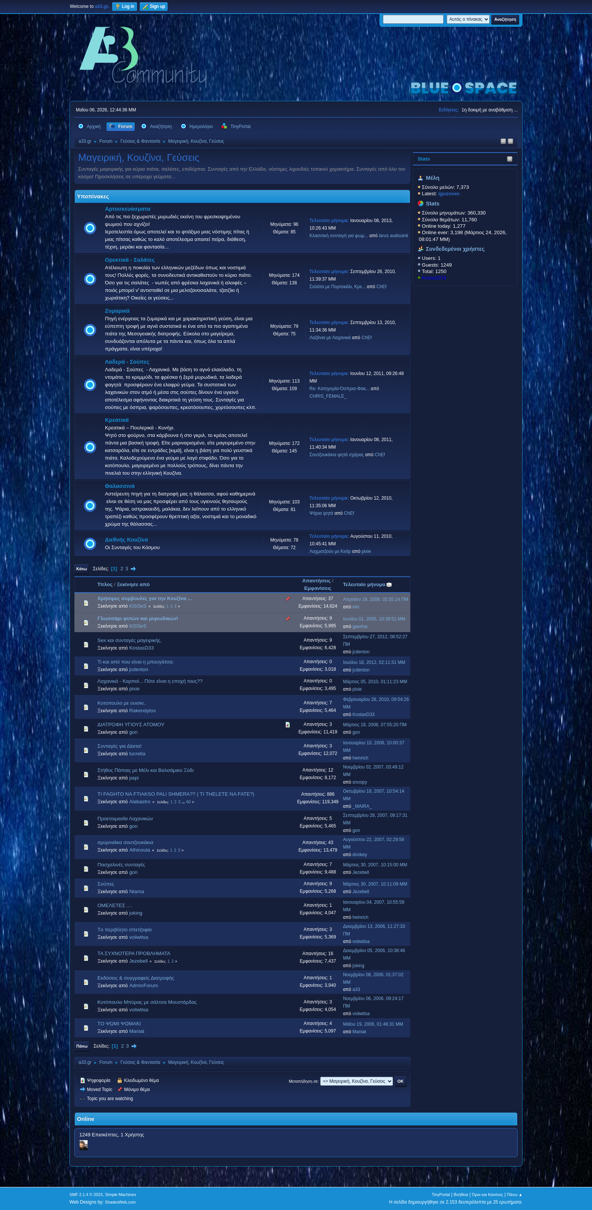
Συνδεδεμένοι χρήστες (455, 249)
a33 (356, 989)
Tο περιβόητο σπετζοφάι (124, 929)
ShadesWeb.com (120, 1202)
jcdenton (361, 651)
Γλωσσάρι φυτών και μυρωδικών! (137, 618)
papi (134, 778)
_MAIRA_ (362, 806)
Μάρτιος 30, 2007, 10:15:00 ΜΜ (375, 864)
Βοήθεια (460, 1194)
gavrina (360, 626)
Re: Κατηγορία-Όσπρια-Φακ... (340, 388)
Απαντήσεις (316, 580)
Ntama (136, 891)
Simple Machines (120, 1194)
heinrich (360, 758)
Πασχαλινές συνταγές (121, 864)
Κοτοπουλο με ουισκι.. (121, 703)
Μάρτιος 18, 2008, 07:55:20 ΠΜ (375, 724)
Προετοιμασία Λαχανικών (125, 818)
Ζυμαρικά (117, 311)
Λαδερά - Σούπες (127, 362)
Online (85, 1119)
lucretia (137, 753)
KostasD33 (434, 278)
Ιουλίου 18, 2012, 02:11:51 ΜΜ (374, 662)
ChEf (381, 286)
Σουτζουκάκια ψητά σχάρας (337, 454)
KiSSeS (137, 606)
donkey (360, 854)
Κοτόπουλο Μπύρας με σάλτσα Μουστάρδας (147, 1002)
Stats (424, 159)
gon (133, 732)
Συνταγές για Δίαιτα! (119, 746)
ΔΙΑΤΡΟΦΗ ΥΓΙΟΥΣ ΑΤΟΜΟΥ (131, 724)
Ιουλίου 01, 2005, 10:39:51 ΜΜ (374, 619)
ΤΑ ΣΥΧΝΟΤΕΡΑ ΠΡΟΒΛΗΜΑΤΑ (133, 953)
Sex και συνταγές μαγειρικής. (129, 640)
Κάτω (81, 568)
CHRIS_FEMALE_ (328, 396)
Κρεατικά (117, 420)
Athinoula (139, 850)
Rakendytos (142, 710)
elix (356, 607)
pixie (366, 551)
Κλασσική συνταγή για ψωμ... (339, 235)
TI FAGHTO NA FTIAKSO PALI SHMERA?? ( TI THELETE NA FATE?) (175, 794)
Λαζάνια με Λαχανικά (330, 337)
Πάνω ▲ (515, 1194)
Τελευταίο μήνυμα (367, 584)
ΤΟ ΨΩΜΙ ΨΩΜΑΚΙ (119, 1023)
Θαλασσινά (120, 486)
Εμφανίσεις (317, 588)
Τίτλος (105, 584)
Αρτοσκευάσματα (127, 209)
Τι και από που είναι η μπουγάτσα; (135, 662)
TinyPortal (441, 1194)
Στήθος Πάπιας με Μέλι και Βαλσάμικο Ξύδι (145, 770)
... (184, 802)
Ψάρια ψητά (321, 513)
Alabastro (139, 801)
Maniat (136, 1031)
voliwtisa (138, 937)
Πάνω (82, 1046)
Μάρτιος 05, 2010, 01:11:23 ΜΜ (375, 681)
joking (135, 913)
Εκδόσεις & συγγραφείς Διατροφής (135, 978)
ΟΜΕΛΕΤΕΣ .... (114, 905)
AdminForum (143, 985)
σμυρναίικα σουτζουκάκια (125, 842)
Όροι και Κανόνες (487, 1194)
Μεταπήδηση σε (303, 1081)
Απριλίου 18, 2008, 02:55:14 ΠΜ (375, 599)
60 (189, 802)
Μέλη (432, 178)
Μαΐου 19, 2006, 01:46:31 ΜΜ (373, 1024)
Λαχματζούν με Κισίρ (330, 551)
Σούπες (105, 884)
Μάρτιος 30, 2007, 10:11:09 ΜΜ (375, 884)
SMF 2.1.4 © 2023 (86, 1194)
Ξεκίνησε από (133, 584)
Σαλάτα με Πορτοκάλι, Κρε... (338, 286)
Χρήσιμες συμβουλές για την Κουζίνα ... (144, 598)
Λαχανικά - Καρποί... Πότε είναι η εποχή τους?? (150, 681)
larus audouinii (393, 235)
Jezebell (361, 872)
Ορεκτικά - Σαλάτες (130, 260)
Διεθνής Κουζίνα (126, 540)
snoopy (360, 782)
